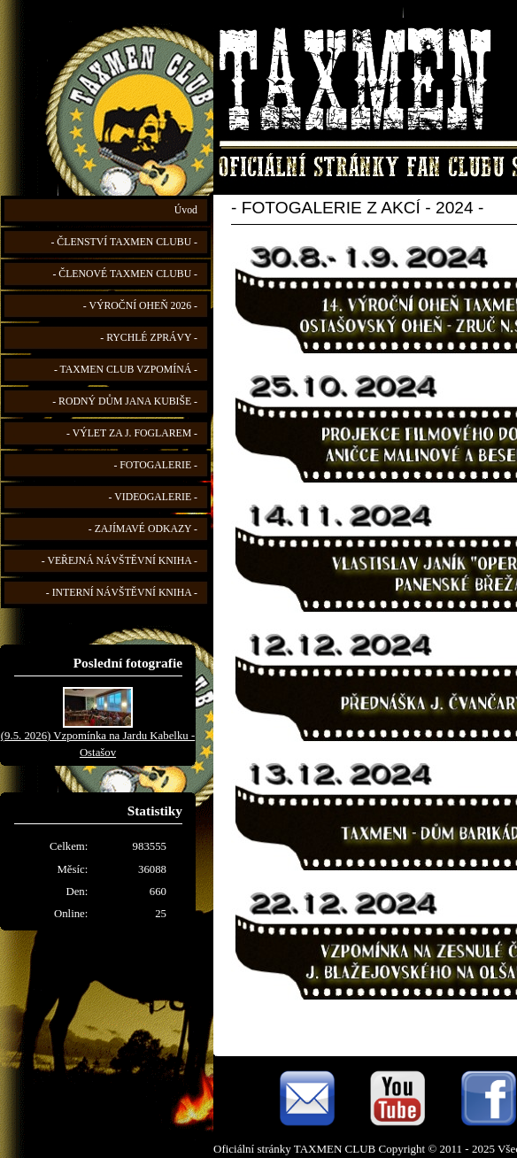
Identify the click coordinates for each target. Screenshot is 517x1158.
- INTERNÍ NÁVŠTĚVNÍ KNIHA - (121, 592)
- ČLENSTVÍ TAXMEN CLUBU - (123, 242)
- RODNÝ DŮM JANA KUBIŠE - (124, 401)
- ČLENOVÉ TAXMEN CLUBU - (124, 274)
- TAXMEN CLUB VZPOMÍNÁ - (125, 369)
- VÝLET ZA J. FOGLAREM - (131, 433)
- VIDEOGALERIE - (153, 497)
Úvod (185, 210)
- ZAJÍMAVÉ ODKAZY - (143, 529)
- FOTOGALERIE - (155, 465)
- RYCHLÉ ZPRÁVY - (148, 338)
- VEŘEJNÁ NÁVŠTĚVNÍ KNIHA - (119, 561)
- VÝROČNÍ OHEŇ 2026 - (140, 306)
